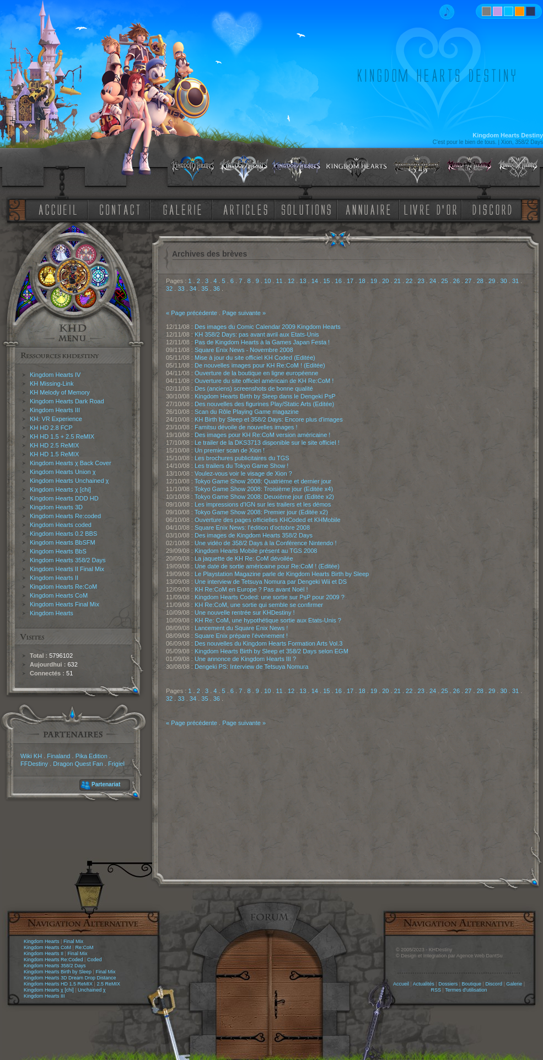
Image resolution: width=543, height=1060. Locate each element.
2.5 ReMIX (108, 984)
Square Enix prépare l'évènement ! (241, 635)
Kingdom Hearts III (55, 410)
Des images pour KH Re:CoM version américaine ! (262, 435)
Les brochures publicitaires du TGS (242, 458)
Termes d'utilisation (466, 990)
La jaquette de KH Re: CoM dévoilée (244, 558)
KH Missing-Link (51, 383)
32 (169, 288)
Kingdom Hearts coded (61, 524)
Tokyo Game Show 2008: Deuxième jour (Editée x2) (264, 496)
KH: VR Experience (56, 419)
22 (409, 281)
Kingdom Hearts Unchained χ (69, 480)
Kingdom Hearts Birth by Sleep (58, 971)
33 (181, 288)
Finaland (58, 756)
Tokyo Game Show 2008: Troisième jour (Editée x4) (264, 489)
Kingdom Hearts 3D (56, 507)
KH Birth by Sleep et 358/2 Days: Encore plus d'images (269, 419)
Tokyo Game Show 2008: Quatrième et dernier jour (263, 481)
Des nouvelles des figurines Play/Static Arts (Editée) (264, 404)
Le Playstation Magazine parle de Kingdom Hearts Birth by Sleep (282, 574)
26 (456, 281)
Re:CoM (84, 947)
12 (291, 281)
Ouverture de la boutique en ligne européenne (256, 373)
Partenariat (106, 784)
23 (421, 281)
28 (480, 281)
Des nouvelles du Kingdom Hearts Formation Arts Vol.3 (268, 643)
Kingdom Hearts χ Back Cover (70, 463)
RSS (436, 990)
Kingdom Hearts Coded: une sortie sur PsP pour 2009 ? (270, 597)
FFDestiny (34, 763)
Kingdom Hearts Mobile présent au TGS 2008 (256, 550)
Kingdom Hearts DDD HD (64, 498)
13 (302, 281)
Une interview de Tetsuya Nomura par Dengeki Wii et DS (271, 581)
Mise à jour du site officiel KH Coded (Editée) (255, 357)
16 (338, 281)
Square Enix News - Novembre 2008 (244, 350)
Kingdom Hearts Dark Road (67, 401)
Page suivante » (244, 313)
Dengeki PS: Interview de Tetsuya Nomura (251, 666)
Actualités (423, 984)
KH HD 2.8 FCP (51, 427)
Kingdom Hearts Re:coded (65, 516)
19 (373, 281)
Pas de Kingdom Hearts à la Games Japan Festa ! (262, 342)
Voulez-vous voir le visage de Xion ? (243, 473)
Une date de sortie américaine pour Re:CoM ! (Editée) (267, 566)
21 (397, 281)
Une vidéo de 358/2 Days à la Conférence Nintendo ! (265, 543)
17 (350, 281)
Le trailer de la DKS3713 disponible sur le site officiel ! (267, 442)
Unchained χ (91, 990)
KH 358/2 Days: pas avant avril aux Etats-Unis (257, 334)
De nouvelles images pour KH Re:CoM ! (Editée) (260, 365)
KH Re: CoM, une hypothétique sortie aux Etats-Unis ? (268, 620)
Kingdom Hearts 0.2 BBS (63, 533)
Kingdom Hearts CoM (59, 595)
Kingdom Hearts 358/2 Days (68, 560)
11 (279, 281)
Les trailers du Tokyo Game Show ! (241, 465)
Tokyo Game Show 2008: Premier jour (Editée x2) (261, 512)
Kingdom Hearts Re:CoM (63, 586)
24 (432, 281)
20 (385, 281)
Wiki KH (31, 756)
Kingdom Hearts (51, 613)
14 (314, 281)
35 (204, 288)
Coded (94, 959)
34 (193, 288)
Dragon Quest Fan (78, 763)
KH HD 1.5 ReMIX (54, 454)
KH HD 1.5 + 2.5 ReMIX (62, 436)
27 (468, 281)
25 (444, 281)
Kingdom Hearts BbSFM (62, 542)
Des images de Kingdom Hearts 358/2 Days (254, 535)
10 (267, 281)
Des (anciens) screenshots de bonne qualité (254, 388)
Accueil (401, 984)
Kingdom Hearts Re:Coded (53, 959)
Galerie (514, 984)
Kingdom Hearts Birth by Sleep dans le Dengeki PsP (265, 396)
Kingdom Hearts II (54, 577)
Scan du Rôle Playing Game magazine (247, 411)
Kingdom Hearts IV (55, 374)
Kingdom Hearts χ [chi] (60, 489)
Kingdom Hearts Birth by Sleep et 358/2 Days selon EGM (271, 651)
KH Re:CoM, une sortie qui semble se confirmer (259, 604)
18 (361, 281)
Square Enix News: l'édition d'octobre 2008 (252, 527)
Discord (493, 984)
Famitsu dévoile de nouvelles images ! (246, 427)
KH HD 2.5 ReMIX (54, 445)
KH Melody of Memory (60, 392)
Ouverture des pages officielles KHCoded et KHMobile (268, 519)
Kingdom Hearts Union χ (63, 471)
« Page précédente (191, 313)
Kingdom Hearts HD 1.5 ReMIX (58, 984)
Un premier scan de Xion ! (230, 450)
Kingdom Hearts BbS (58, 551)
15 (326, 281)
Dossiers (448, 984)
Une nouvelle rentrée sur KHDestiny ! (245, 612)
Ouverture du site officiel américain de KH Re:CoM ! (264, 380)
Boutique (472, 984)
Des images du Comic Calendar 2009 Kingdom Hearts (268, 326)
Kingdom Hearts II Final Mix (67, 569)
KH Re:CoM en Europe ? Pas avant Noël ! (251, 589)
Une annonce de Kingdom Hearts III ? (245, 659)
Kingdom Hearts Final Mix (64, 604)
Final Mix (73, 941)
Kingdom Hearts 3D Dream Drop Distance (70, 978)
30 (503, 281)
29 (491, 281)
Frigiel (116, 763)
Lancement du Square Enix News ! (241, 628)
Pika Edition (91, 756)
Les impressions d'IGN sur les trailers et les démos (263, 504)
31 (515, 281)
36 (216, 288)
